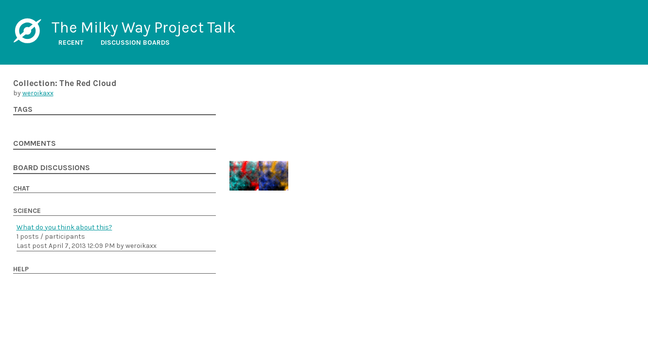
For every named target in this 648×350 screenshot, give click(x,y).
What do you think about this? (64, 227)
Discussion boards (135, 42)
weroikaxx (37, 93)
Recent (71, 42)
